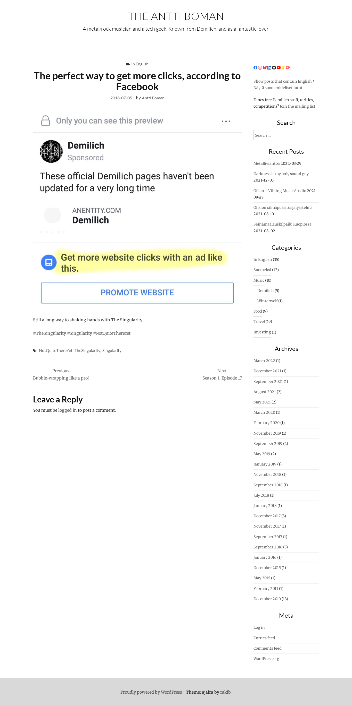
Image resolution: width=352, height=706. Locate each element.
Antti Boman (153, 97)
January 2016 (264, 557)
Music (258, 280)
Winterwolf (267, 301)
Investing (262, 332)
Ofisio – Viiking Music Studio (279, 190)
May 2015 (261, 578)
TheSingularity (87, 350)
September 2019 (267, 443)
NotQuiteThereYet (55, 350)
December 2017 (267, 516)
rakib (225, 692)
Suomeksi (262, 270)
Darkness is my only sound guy (281, 173)
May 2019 (261, 454)
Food (257, 311)
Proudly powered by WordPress (151, 692)
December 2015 (267, 567)
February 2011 (265, 588)
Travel (259, 321)
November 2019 (267, 433)
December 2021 (267, 371)
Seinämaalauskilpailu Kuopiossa (282, 224)
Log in (259, 627)
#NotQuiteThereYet (111, 333)
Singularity (111, 350)
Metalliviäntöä (266, 163)
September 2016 (267, 547)
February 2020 (266, 422)
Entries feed (264, 638)
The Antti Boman (176, 16)
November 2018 (267, 474)
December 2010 (267, 599)
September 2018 (268, 485)
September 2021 (268, 381)
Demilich (265, 290)
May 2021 (262, 402)
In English (140, 63)
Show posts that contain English (282, 81)
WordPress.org (266, 658)
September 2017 (267, 537)
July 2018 (261, 495)
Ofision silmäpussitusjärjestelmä (283, 207)
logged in (67, 410)
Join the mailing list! (298, 106)
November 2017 (267, 526)
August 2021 (264, 392)
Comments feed (267, 648)
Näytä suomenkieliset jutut (277, 87)
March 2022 (264, 360)
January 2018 (265, 505)
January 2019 (264, 464)
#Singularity (79, 333)
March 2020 (264, 412)
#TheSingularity (49, 333)
